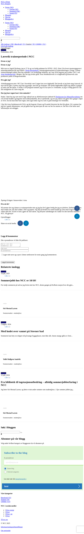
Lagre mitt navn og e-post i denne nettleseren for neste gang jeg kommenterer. (30, 255)
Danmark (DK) (14, 11)
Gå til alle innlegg (7, 46)
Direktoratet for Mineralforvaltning (67, 97)
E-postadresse (9, 458)
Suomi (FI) (13, 13)
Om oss (7, 17)
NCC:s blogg (5, 2)
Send (6, 487)
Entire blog (10, 469)
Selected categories (13, 472)
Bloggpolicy (9, 19)
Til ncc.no (4, 520)
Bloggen (8, 15)
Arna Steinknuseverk (8, 74)
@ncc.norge (10, 511)
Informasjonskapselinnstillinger (12, 527)
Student (3, 50)
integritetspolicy (20, 479)
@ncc (8, 513)
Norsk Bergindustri (32, 70)
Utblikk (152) (5, 502)
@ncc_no (9, 515)
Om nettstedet (5, 531)
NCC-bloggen (6, 4)
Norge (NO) (9, 7)
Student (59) (5, 500)
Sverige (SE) (13, 9)
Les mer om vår (15, 479)
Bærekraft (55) (6, 498)
